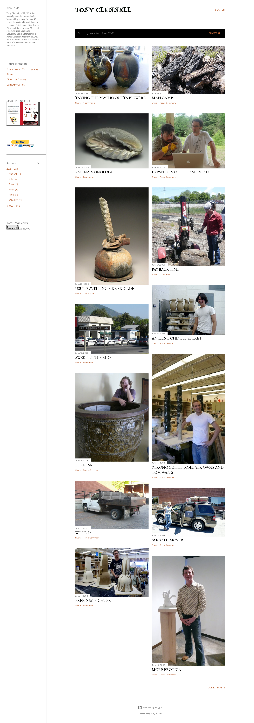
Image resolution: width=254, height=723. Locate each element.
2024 (12, 168)
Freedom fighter (93, 600)
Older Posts (216, 687)
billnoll (159, 713)
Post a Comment (168, 103)
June (13, 184)
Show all (215, 33)
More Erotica (166, 669)
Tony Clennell (103, 10)
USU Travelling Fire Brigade (104, 288)
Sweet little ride (93, 357)
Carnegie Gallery (16, 84)
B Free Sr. (84, 465)
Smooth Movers (168, 540)
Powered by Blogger (150, 708)
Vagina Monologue (95, 171)
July (13, 179)
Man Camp (162, 97)
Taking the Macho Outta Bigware (110, 97)
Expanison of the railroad (180, 171)
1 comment (88, 177)
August (15, 174)
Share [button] (78, 103)
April (13, 194)
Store (10, 74)
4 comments (89, 103)
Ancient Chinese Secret (177, 338)
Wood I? (83, 532)
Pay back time (165, 269)
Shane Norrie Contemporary (22, 69)
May (13, 189)
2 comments (165, 274)
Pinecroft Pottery (16, 79)
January (15, 199)
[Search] (220, 10)
